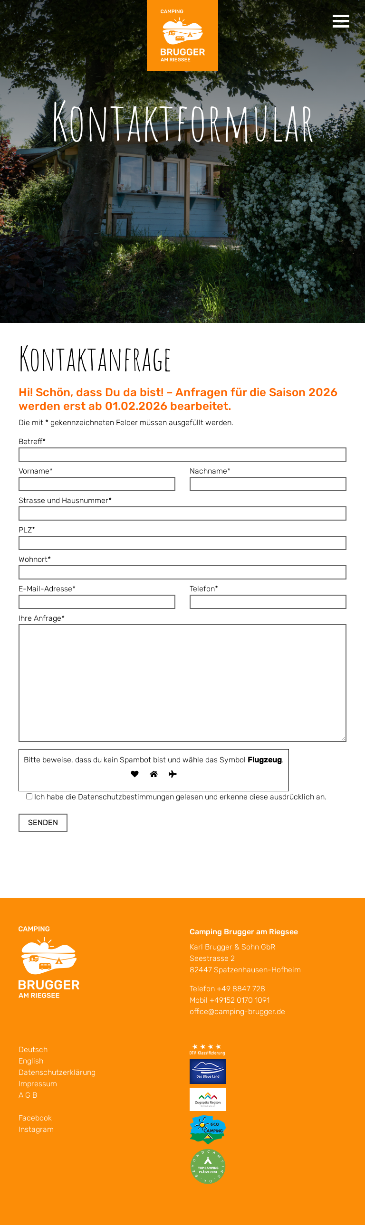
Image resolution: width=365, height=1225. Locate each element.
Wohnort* (182, 566)
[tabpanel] (182, 161)
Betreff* (182, 448)
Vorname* (97, 477)
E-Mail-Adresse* (97, 595)
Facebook (35, 1117)
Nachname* (268, 477)
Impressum (38, 1083)
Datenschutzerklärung (57, 1072)
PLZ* (182, 536)
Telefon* (268, 595)
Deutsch (33, 1049)
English (31, 1060)
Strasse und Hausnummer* (182, 507)
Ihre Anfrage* (182, 679)
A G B (28, 1095)
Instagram (36, 1129)
